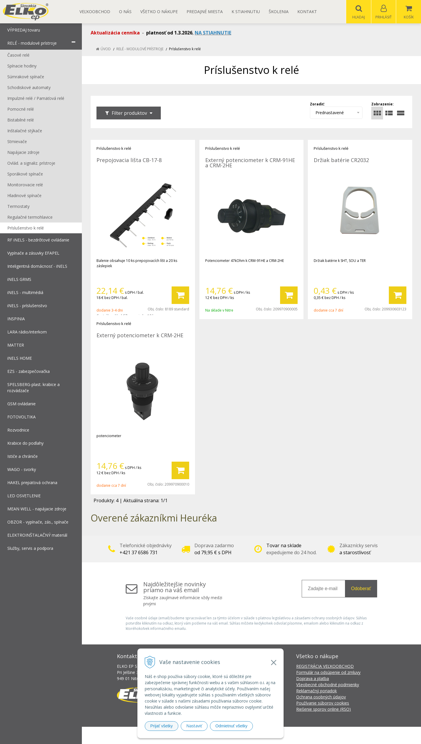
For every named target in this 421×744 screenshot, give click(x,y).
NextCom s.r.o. (315, 735)
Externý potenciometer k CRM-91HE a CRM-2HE (250, 163)
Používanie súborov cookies (322, 703)
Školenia (279, 11)
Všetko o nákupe (159, 11)
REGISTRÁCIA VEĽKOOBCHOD (325, 666)
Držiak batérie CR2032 (341, 160)
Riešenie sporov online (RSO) (323, 709)
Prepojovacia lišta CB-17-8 (129, 160)
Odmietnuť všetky (231, 726)
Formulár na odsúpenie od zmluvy (328, 672)
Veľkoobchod (95, 11)
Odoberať (361, 588)
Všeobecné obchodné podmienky (327, 685)
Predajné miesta (205, 11)
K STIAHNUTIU (246, 11)
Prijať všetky (161, 726)
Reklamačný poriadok (316, 691)
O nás (125, 11)
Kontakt (307, 11)
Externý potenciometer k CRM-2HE (139, 335)
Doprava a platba (312, 679)
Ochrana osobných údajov (321, 697)
